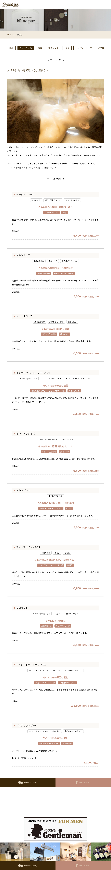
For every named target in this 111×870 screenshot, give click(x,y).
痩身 (40, 48)
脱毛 (11, 48)
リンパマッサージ (84, 48)
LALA (66, 48)
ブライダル (53, 48)
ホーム (12, 34)
